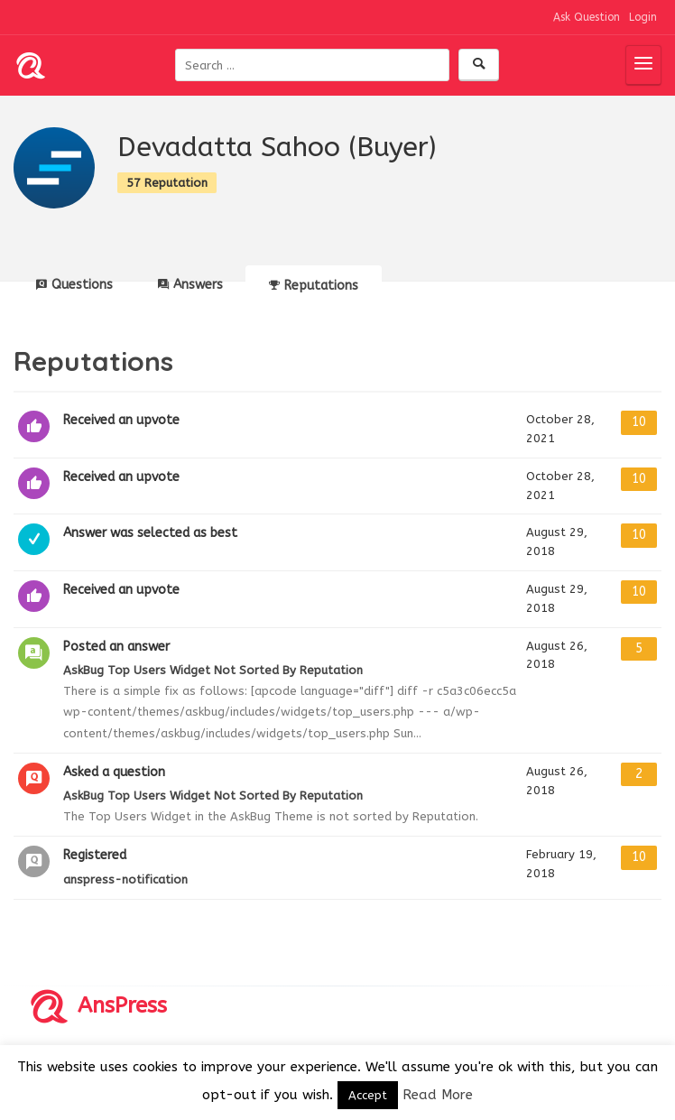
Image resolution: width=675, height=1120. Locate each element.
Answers (190, 284)
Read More (437, 1095)
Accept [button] (367, 1095)
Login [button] (643, 17)
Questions (74, 284)
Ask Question (586, 17)
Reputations (313, 285)
